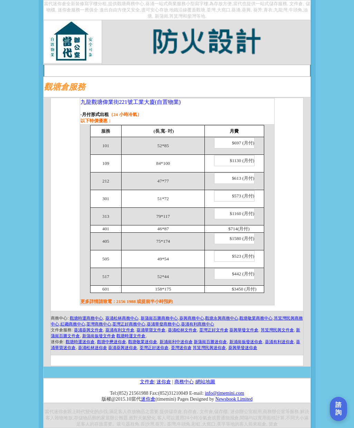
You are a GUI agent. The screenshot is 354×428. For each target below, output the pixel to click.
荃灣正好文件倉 (213, 330)
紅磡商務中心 (72, 324)
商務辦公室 (274, 411)
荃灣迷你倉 (181, 347)
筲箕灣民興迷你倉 (209, 347)
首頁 (78, 70)
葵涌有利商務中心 (197, 324)
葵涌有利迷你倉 (279, 341)
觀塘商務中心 (130, 3)
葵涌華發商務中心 (163, 324)
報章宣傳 (247, 70)
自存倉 (190, 411)
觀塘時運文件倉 (130, 335)
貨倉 (273, 424)
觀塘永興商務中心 (221, 318)
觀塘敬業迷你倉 (142, 341)
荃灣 (211, 9)
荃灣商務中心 (98, 324)
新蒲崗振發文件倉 (98, 335)
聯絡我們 (271, 70)
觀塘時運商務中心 (86, 318)
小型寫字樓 (197, 3)
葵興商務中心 (191, 318)
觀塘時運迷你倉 (80, 341)
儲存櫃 (221, 411)
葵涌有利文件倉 (119, 330)
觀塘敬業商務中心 (255, 318)
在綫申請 (197, 70)
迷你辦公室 (241, 411)
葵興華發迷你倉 (242, 347)
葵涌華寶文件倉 (150, 330)
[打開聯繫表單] (338, 409)
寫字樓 (91, 3)
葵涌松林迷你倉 (92, 347)
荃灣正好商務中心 (128, 324)
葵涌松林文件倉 (182, 330)
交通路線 (173, 70)
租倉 (261, 424)
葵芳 (257, 9)
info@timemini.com (224, 393)
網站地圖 (205, 381)
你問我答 (222, 70)
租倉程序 (148, 70)
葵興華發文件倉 (243, 330)
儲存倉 (175, 411)
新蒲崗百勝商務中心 (159, 318)
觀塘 (200, 9)
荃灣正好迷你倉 (154, 347)
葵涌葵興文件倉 (88, 330)
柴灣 (191, 16)
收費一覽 (123, 70)
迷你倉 (59, 3)
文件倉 (296, 3)
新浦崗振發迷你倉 (245, 341)
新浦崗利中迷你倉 (176, 341)
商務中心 (184, 381)
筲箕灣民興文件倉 (277, 330)
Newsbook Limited (234, 399)
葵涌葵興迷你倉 (122, 347)
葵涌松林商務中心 (121, 318)
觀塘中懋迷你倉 (111, 341)
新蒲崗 (161, 16)
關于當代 (98, 70)
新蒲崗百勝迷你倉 (210, 341)
